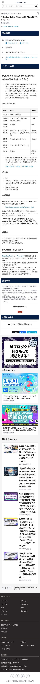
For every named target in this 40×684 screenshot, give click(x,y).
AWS (5, 26)
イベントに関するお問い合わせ (20, 324)
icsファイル (24, 43)
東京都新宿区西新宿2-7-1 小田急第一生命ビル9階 (21, 58)
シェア (22, 332)
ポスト (15, 332)
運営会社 (4, 632)
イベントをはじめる (27, 645)
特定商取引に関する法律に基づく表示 (14, 666)
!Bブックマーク (32, 332)
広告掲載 (4, 628)
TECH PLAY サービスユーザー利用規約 (14, 659)
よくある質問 (5, 645)
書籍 (22, 607)
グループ (4, 611)
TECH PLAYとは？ (7, 642)
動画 (2, 607)
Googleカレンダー (12, 43)
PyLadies (20, 256)
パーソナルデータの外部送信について (14, 669)
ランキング (24, 611)
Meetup (10, 26)
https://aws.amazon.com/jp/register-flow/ (19, 207)
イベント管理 (5, 649)
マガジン (4, 604)
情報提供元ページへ (20, 307)
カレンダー (24, 601)
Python (16, 26)
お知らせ (24, 642)
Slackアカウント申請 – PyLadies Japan (19, 166)
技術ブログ (24, 604)
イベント (9, 588)
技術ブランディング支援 (9, 625)
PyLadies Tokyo (7, 256)
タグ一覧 (4, 614)
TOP (3, 588)
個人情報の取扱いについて (10, 663)
